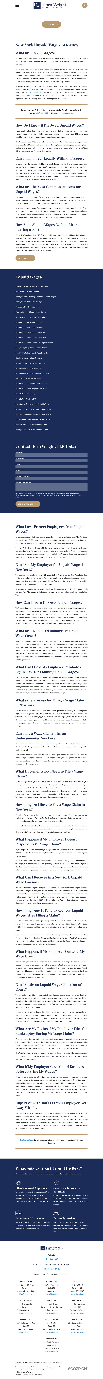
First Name (19, 452)
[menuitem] (51, 286)
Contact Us (64, 1274)
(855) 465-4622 (51, 1268)
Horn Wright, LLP (36, 93)
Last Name (19, 458)
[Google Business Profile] (56, 1259)
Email (17, 470)
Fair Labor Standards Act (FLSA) (59, 75)
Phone (17, 464)
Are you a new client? (23, 476)
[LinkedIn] (51, 1259)
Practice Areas (52, 1274)
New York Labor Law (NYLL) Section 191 (37, 69)
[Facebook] (46, 1259)
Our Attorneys (39, 1274)
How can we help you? (23, 482)
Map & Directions (25, 1294)
